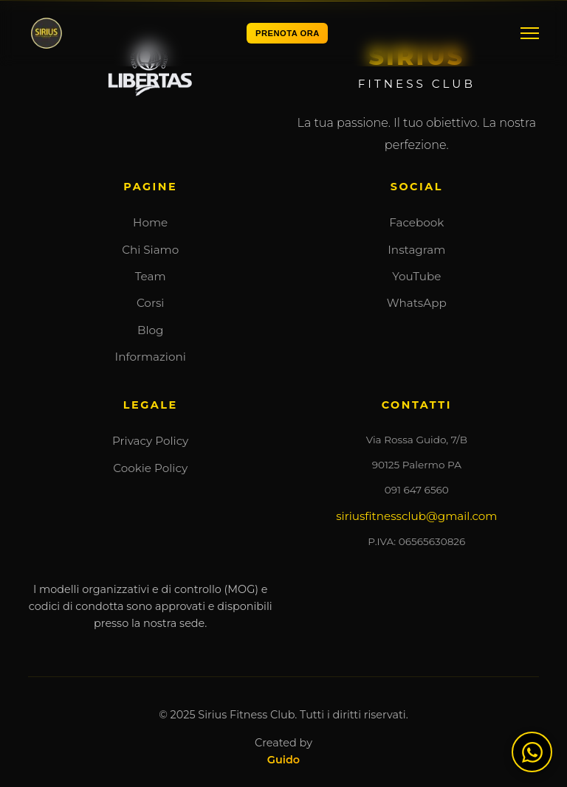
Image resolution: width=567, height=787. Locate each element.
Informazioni (150, 357)
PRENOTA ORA (287, 33)
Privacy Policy (150, 441)
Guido (283, 759)
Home (150, 222)
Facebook (416, 222)
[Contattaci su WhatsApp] (532, 752)
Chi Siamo (150, 250)
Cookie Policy (150, 468)
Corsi (151, 303)
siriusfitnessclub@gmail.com (416, 516)
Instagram (416, 250)
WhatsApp (417, 303)
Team (150, 276)
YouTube (416, 276)
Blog (150, 330)
